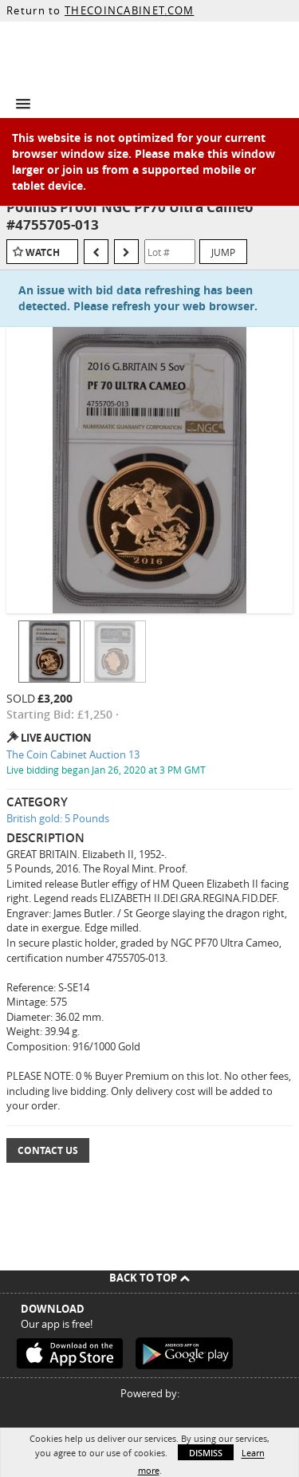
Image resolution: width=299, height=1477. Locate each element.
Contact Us (48, 1150)
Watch (43, 252)
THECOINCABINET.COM (129, 10)
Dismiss (205, 1453)
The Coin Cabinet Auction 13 (73, 754)
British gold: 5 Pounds (57, 818)
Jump (223, 252)
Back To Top (149, 1277)
